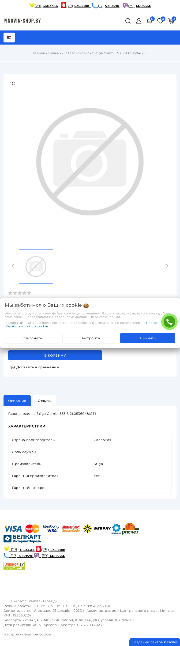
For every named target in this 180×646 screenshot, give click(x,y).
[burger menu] (9, 37)
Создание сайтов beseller (155, 642)
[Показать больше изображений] (13, 83)
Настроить (90, 338)
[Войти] (139, 21)
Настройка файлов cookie (27, 634)
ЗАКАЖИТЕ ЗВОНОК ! (171, 323)
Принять (148, 338)
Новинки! (56, 53)
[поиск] (128, 21)
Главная (38, 53)
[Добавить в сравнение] (34, 367)
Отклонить (32, 338)
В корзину (55, 355)
